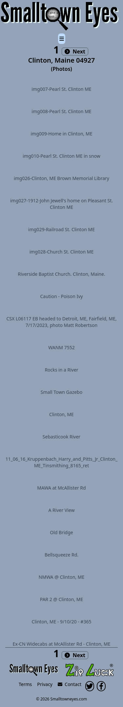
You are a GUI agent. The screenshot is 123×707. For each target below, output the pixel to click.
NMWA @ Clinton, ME (61, 577)
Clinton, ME (61, 414)
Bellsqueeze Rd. (61, 555)
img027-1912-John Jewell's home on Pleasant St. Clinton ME (61, 203)
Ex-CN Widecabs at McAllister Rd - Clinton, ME (61, 644)
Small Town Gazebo (61, 392)
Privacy (44, 684)
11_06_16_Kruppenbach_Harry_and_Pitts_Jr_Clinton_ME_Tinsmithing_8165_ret (61, 462)
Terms (25, 684)
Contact (69, 684)
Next (75, 51)
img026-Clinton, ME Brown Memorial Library (61, 178)
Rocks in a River (61, 370)
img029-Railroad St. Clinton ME (61, 229)
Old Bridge (61, 532)
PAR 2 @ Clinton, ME (61, 599)
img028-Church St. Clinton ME (62, 252)
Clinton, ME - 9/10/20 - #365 (62, 621)
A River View (62, 510)
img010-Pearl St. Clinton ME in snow (61, 156)
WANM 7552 (61, 347)
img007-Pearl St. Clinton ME (61, 89)
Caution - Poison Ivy (61, 296)
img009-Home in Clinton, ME (61, 134)
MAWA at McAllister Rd (61, 488)
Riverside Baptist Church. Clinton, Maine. (61, 274)
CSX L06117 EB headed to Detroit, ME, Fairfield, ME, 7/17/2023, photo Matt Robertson (62, 321)
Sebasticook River (61, 437)
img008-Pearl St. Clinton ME (61, 111)
